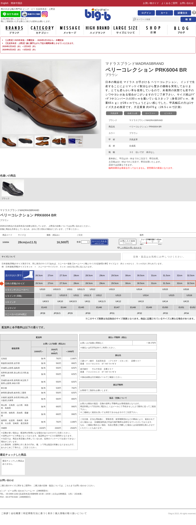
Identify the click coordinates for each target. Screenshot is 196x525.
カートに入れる (99, 242)
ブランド (14, 30)
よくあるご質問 (169, 3)
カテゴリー (42, 30)
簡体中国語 (16, 3)
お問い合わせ (187, 3)
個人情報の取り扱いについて (71, 513)
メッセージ (70, 30)
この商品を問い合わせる (130, 248)
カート (164, 13)
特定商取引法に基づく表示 (38, 513)
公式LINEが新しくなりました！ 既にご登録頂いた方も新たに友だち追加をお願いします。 (26, 20)
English (4, 3)
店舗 (153, 30)
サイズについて (125, 30)
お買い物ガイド (151, 3)
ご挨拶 (4, 513)
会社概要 (16, 513)
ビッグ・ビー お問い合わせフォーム (16, 491)
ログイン (146, 13)
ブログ (181, 30)
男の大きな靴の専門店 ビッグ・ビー (98, 14)
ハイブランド (97, 30)
